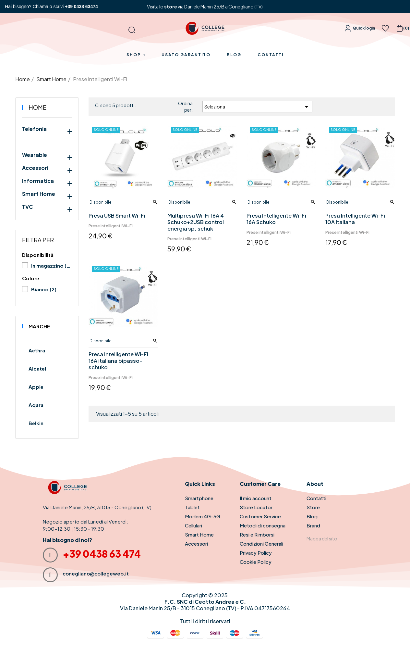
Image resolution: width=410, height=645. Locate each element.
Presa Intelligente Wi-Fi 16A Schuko (276, 218)
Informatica (38, 181)
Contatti (316, 498)
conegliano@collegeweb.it (96, 573)
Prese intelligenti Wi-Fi (111, 225)
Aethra (37, 350)
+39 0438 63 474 (102, 554)
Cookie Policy (255, 562)
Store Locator (256, 507)
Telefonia (34, 129)
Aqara (36, 405)
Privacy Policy (256, 553)
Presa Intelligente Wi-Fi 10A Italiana (355, 218)
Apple (36, 387)
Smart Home (38, 194)
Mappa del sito (322, 538)
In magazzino (51, 265)
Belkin (36, 423)
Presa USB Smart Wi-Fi (117, 215)
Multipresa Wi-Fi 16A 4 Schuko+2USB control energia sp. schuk (195, 222)
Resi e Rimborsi (257, 534)
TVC (27, 207)
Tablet (192, 507)
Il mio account (255, 498)
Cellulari (193, 525)
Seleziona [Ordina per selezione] (257, 107)
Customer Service (260, 516)
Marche (39, 326)
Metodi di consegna (262, 525)
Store (313, 507)
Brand (313, 525)
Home (37, 107)
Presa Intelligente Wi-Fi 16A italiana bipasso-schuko (118, 361)
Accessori (35, 168)
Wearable (34, 155)
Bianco (43, 289)
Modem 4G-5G (202, 516)
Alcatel (37, 368)
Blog (312, 516)
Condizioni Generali (261, 543)
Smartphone (199, 498)
